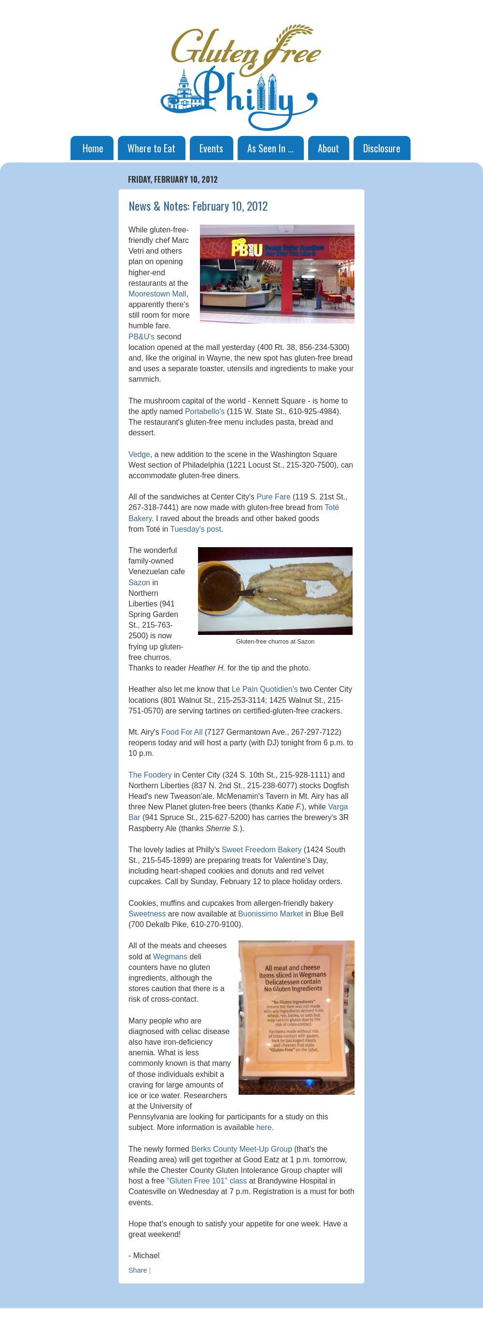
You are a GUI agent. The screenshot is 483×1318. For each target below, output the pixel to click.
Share (137, 1270)
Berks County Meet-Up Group (241, 1149)
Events (211, 148)
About (328, 148)
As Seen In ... (270, 148)
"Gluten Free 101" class (207, 1181)
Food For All (181, 732)
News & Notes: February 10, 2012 (198, 205)
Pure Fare (273, 497)
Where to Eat (151, 148)
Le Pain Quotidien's (265, 689)
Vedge (139, 454)
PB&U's (141, 337)
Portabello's (205, 411)
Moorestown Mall (157, 294)
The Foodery (150, 775)
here (264, 1127)
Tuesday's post (195, 529)
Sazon (139, 582)
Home (93, 148)
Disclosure (381, 148)
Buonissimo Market (270, 914)
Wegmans (170, 957)
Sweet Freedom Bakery (261, 850)
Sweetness (147, 914)
